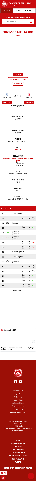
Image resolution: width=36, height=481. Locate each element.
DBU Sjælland (18, 459)
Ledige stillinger (18, 403)
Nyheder (18, 394)
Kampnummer (18, 131)
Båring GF (29, 97)
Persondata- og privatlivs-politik (18, 468)
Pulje (18, 147)
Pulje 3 (18, 150)
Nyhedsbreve (18, 391)
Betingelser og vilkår (18, 412)
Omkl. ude (18, 188)
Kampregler (18, 84)
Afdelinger (18, 397)
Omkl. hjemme (18, 180)
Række (18, 139)
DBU (18, 440)
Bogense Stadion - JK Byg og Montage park (18, 160)
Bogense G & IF (7, 97)
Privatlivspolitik (18, 406)
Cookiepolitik (18, 409)
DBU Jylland (18, 450)
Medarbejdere (18, 400)
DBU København (18, 453)
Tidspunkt (18, 197)
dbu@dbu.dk (19, 431)
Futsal (18, 462)
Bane (18, 171)
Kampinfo (18, 74)
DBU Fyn (18, 447)
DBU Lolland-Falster (18, 456)
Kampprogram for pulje (18, 79)
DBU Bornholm (18, 444)
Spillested (18, 156)
